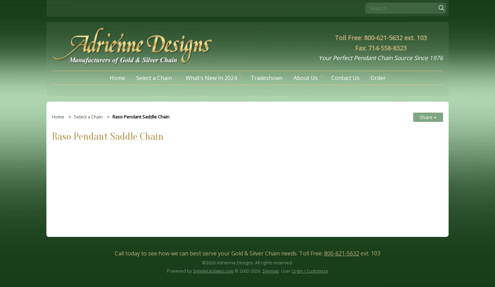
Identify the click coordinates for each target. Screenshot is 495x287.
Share (428, 117)
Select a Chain (154, 78)
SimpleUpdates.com (213, 271)
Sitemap (270, 271)
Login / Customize (310, 271)
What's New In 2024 (211, 78)
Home (117, 78)
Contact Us (345, 78)
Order (378, 78)
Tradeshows (267, 78)
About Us (306, 78)
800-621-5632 (341, 253)
